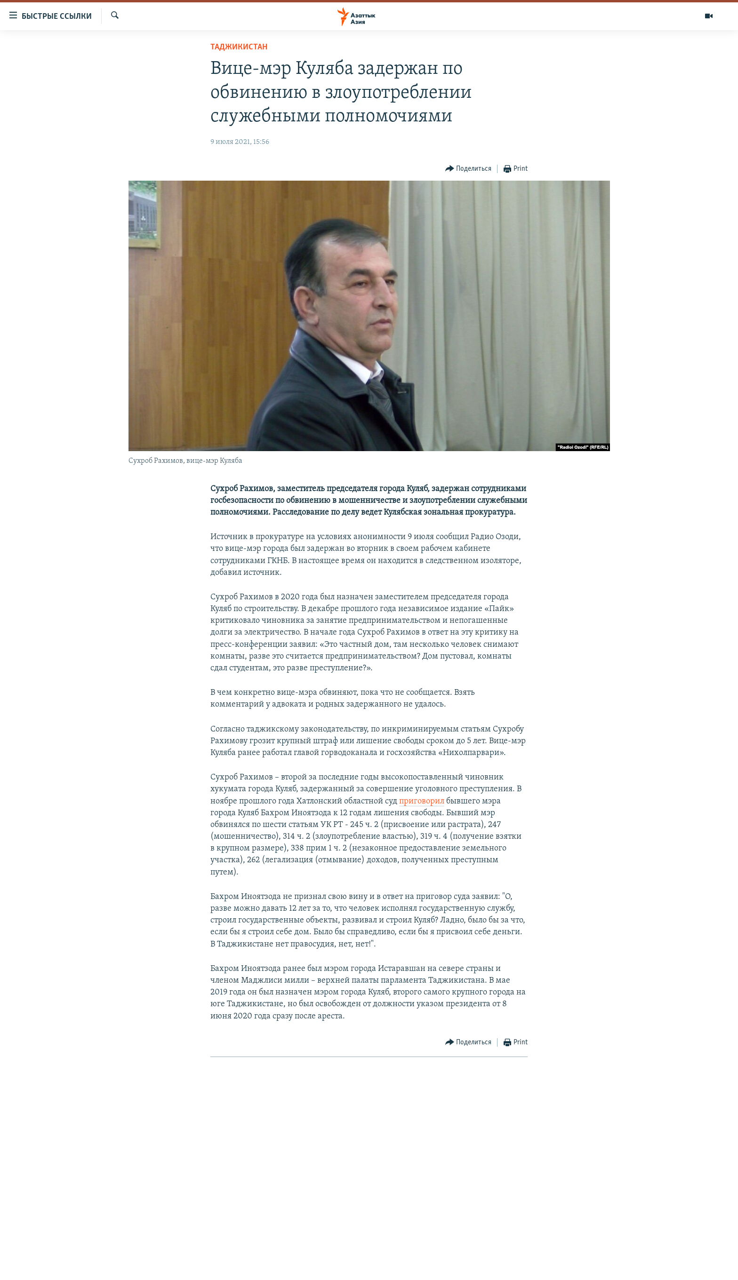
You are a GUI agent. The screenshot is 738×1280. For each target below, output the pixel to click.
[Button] (468, 169)
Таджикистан (238, 47)
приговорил (421, 801)
